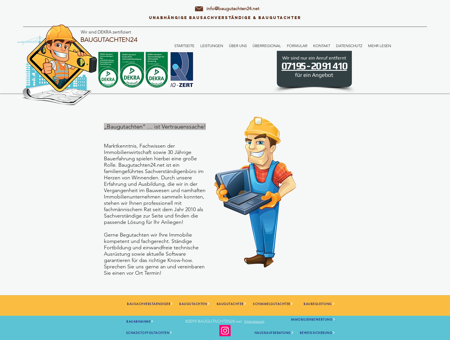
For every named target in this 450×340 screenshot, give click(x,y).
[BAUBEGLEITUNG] (319, 303)
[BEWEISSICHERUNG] (317, 332)
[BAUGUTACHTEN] (194, 303)
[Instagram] (225, 330)
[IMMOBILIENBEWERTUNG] (313, 319)
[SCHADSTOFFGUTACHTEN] (149, 332)
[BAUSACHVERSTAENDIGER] (150, 303)
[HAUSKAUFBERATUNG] (274, 332)
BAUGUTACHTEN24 (108, 39)
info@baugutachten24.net (232, 8)
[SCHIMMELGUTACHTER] (273, 303)
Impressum (254, 321)
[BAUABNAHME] (140, 321)
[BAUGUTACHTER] (231, 303)
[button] (211, 46)
